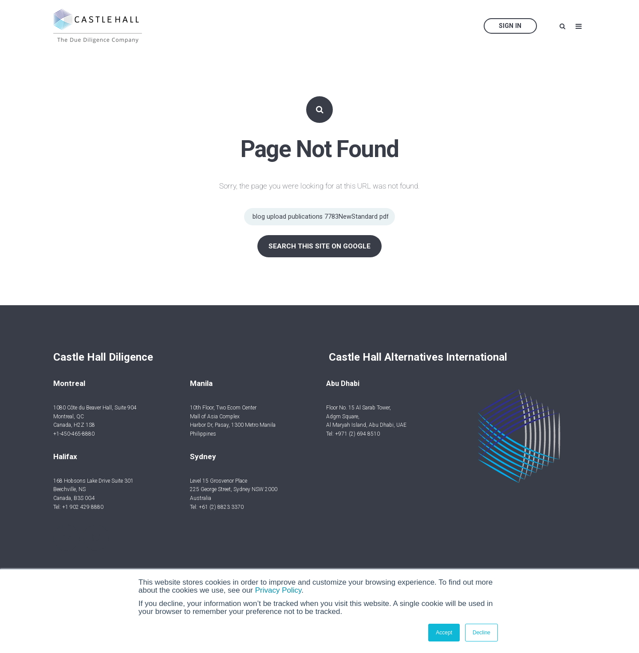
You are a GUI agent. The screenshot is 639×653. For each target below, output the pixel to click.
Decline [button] (481, 632)
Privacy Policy (278, 590)
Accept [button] (444, 632)
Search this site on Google (319, 247)
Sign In (510, 25)
